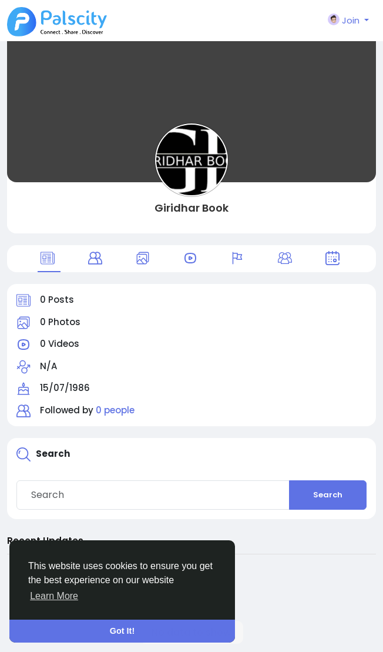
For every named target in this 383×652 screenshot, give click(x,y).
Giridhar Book (191, 207)
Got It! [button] (122, 631)
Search (327, 494)
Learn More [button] (54, 596)
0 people (115, 410)
